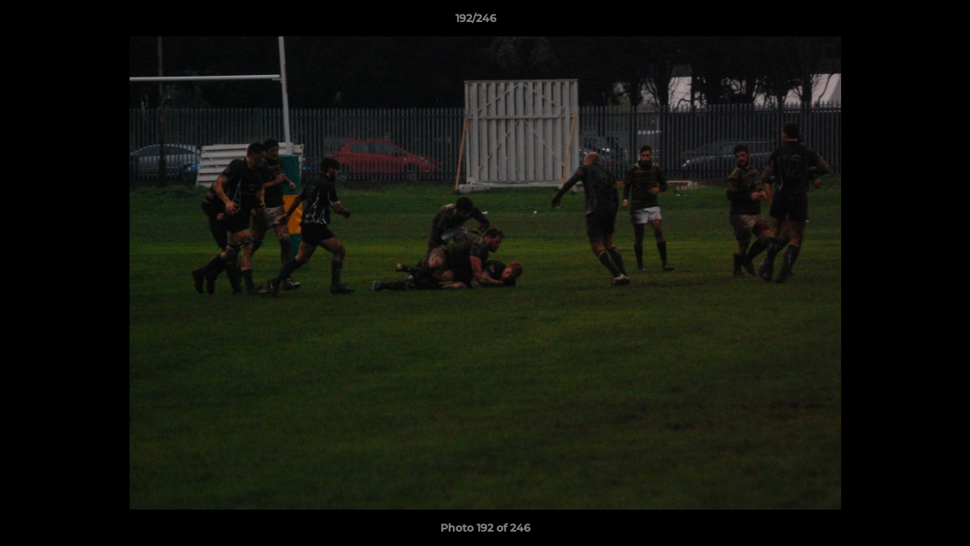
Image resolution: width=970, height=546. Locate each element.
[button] (906, 22)
